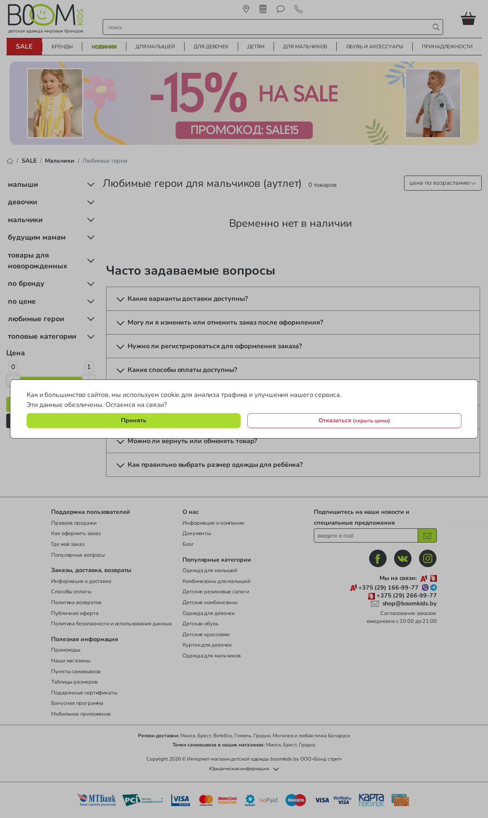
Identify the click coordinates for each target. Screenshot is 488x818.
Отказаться (354, 420)
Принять (133, 420)
